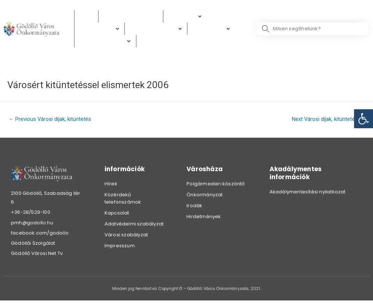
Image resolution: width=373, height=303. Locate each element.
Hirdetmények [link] (203, 218)
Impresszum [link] (120, 247)
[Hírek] (86, 16)
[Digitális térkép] (156, 29)
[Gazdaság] (211, 29)
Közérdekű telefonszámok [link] (123, 200)
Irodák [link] (194, 207)
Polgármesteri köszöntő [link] (215, 185)
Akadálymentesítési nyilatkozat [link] (308, 193)
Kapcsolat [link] (117, 214)
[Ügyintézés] (99, 29)
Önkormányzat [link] (204, 196)
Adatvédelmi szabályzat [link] (134, 225)
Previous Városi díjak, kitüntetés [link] (50, 120)
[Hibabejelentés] (105, 42)
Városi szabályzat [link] (126, 236)
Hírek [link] (111, 185)
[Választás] (155, 42)
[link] (363, 118)
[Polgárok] (185, 16)
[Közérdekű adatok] (131, 16)
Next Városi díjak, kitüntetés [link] (327, 120)
